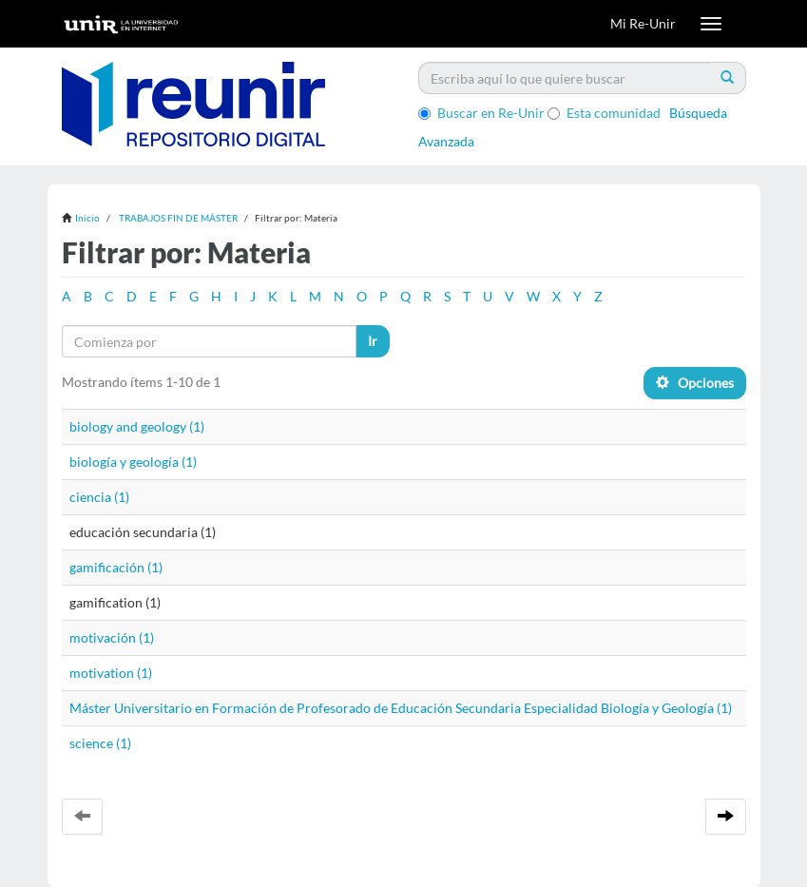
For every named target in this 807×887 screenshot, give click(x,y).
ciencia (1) (99, 497)
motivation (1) (110, 673)
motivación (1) (111, 637)
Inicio (87, 217)
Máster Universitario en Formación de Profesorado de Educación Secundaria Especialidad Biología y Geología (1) (400, 708)
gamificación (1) (116, 567)
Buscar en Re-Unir (481, 113)
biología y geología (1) (133, 461)
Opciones (695, 383)
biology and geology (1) (136, 426)
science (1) (100, 743)
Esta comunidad (604, 113)
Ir (372, 341)
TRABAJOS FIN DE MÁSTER (178, 217)
